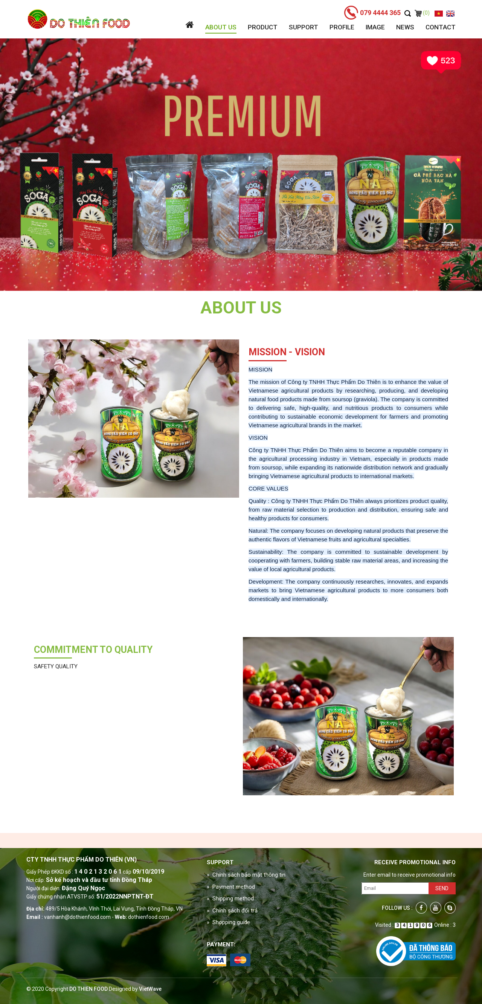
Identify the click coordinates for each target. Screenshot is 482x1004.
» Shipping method (230, 898)
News (405, 27)
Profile (341, 27)
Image (375, 27)
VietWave (150, 989)
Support (303, 27)
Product (263, 27)
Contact (441, 27)
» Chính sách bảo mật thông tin (246, 874)
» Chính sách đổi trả (232, 910)
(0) (422, 13)
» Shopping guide (228, 922)
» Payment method (231, 886)
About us (220, 27)
